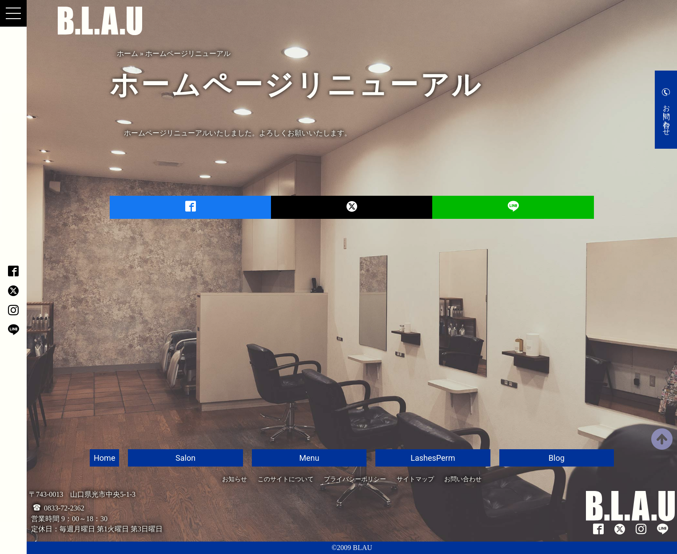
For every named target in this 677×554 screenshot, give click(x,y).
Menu (309, 458)
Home (104, 458)
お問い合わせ (666, 116)
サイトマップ (415, 479)
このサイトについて (286, 479)
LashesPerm (432, 458)
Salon (185, 458)
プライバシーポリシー (355, 479)
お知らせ (234, 479)
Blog (557, 458)
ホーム (127, 53)
